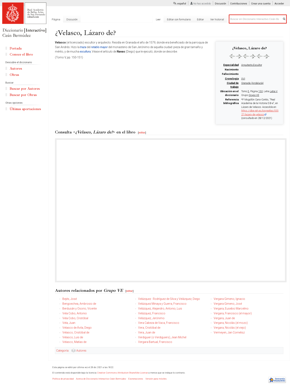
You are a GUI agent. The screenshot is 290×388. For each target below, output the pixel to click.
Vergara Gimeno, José (228, 303)
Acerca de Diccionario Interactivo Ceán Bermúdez (101, 379)
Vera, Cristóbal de (149, 327)
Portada (16, 48)
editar (142, 132)
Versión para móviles (156, 379)
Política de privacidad (63, 379)
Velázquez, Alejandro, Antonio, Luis (160, 308)
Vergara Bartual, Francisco (155, 342)
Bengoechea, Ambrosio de (79, 303)
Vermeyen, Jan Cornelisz (229, 332)
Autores (81, 350)
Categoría (62, 350)
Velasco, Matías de (74, 342)
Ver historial (217, 19)
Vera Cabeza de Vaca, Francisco (158, 322)
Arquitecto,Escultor (251, 65)
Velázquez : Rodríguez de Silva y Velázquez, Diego (169, 298)
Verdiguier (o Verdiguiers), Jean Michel (162, 337)
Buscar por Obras (23, 95)
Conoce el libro (21, 54)
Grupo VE (254, 95)
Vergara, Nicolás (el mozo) (231, 322)
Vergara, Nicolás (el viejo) (230, 327)
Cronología (232, 78)
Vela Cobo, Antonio (74, 313)
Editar (200, 19)
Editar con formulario (179, 19)
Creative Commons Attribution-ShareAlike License (122, 372)
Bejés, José (69, 298)
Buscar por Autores (25, 88)
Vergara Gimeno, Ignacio (229, 298)
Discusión (220, 3)
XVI (243, 78)
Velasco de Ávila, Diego (77, 327)
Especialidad (231, 65)
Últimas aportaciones (25, 109)
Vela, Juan (68, 322)
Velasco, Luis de (72, 337)
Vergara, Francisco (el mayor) (233, 313)
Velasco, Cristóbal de (75, 332)
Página (56, 19)
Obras (14, 74)
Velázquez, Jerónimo (151, 318)
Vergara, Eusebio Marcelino (231, 308)
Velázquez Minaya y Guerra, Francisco (162, 303)
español (181, 3)
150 (260, 91)
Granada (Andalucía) (252, 83)
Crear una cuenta (260, 3)
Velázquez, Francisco (151, 313)
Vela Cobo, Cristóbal (75, 318)
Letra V (273, 91)
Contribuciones (238, 3)
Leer (158, 19)
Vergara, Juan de (224, 318)
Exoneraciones (135, 379)
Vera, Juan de (146, 332)
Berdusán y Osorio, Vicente (79, 308)
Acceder (279, 3)
